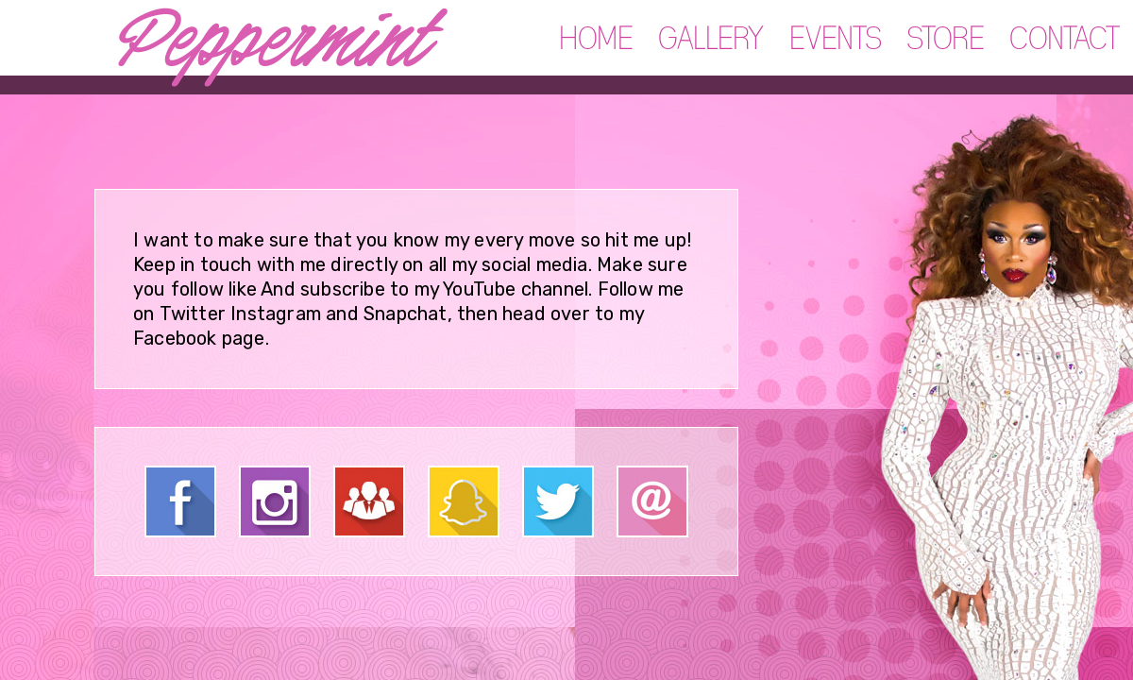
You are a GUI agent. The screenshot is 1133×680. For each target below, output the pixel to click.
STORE (945, 40)
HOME (597, 40)
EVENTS (836, 40)
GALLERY (711, 40)
